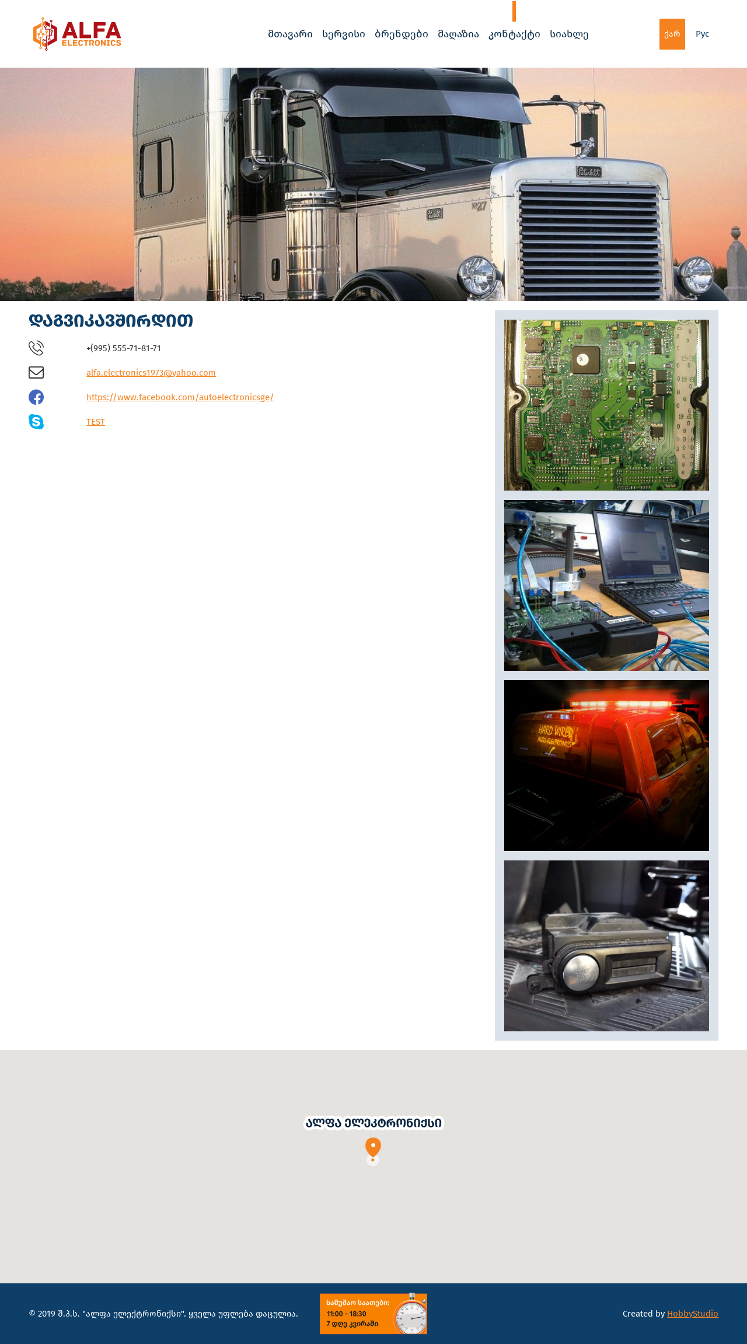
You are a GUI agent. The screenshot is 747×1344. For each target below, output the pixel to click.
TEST (95, 421)
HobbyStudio (692, 1313)
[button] (373, 1140)
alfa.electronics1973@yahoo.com (151, 373)
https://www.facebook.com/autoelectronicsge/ (180, 397)
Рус (702, 34)
